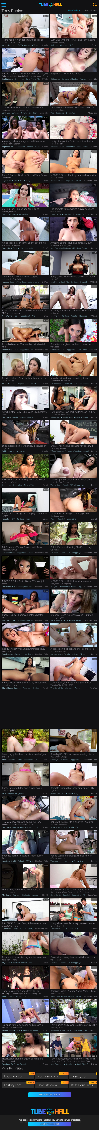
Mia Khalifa (55, 316)
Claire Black (7, 587)
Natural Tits (26, 113)
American (27, 45)
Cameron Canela (57, 350)
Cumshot (66, 79)
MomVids (93, 79)
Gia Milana (6, 929)
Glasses (34, 1030)
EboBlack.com (19, 1075)
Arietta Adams (8, 760)
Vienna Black (56, 485)
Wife (53, 113)
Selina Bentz (56, 895)
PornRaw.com (52, 1075)
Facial (15, 248)
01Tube (45, 79)
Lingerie (35, 282)
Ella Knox (54, 553)
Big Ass (11, 793)
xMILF (45, 996)
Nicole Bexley (68, 417)
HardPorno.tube (90, 181)
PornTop (93, 688)
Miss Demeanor (57, 1064)
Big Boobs (20, 793)
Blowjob (30, 147)
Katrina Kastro (8, 620)
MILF (71, 45)
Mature (64, 45)
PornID (94, 214)
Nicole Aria (55, 1030)
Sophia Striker (8, 147)
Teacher (77, 451)
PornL (94, 45)
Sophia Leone (8, 79)
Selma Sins (55, 384)
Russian (5, 1064)
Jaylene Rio (7, 181)
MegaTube (44, 113)
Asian (27, 519)
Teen (83, 248)
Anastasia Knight (9, 861)
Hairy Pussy (76, 384)
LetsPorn (93, 350)
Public (5, 451)
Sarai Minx (6, 248)
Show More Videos (49, 1094)
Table (35, 45)
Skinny (82, 654)
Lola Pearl (55, 282)
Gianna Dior (55, 793)
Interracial (60, 113)
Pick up (15, 963)
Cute (79, 350)
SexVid (45, 384)
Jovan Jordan (67, 1030)
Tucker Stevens (8, 553)
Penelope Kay (56, 214)
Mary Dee (55, 248)
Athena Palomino (9, 45)
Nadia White (7, 316)
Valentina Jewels (58, 147)
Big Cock (85, 214)
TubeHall (50, 5)
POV (20, 45)
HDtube (45, 45)
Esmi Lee (6, 113)
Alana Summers (57, 620)
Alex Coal (54, 963)
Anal (33, 316)
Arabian (16, 827)
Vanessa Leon (57, 861)
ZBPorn (45, 282)
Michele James (57, 181)
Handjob (75, 79)
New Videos (74, 10)
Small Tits (30, 79)
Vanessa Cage (8, 282)
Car (67, 620)
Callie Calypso (56, 654)
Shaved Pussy (38, 113)
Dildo (88, 1064)
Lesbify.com (19, 1084)
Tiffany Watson (57, 451)
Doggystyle (70, 113)
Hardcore (39, 147)
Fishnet (20, 861)
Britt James (55, 79)
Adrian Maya (56, 417)
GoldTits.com (52, 1084)
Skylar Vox (55, 827)
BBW (15, 181)
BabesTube (92, 895)
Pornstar (83, 79)
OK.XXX (45, 214)
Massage (86, 384)
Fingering (22, 417)
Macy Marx (55, 587)
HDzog (94, 1064)
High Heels (55, 45)
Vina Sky (5, 519)
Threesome (20, 147)
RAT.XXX (93, 282)
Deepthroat (20, 79)
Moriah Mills (7, 350)
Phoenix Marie (8, 1030)
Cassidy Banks (57, 760)
